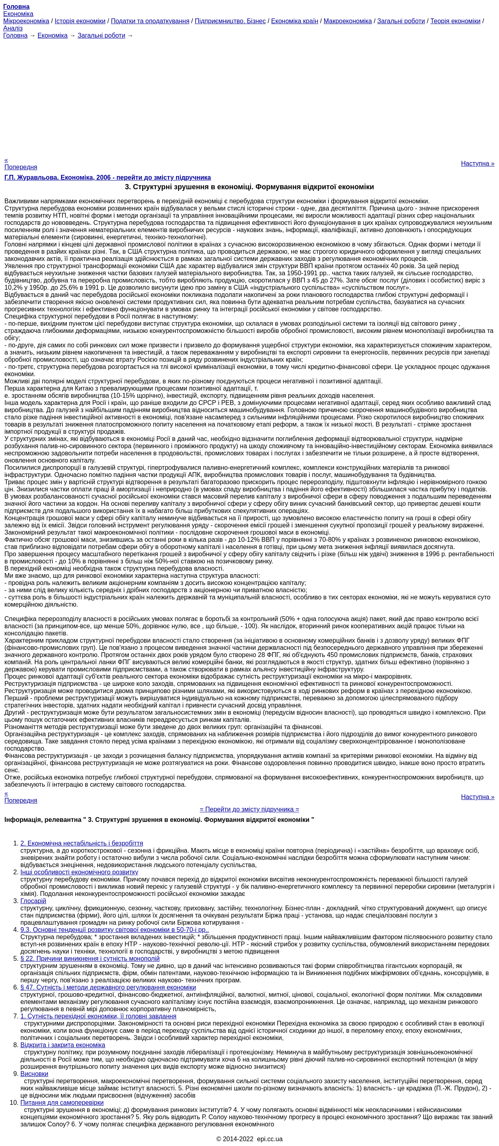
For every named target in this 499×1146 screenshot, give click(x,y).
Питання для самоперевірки (62, 1102)
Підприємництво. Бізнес (230, 21)
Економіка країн (295, 21)
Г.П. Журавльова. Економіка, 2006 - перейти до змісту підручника (107, 177)
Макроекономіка (348, 21)
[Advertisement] (250, 95)
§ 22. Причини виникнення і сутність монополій (90, 958)
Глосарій (33, 901)
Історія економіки (80, 21)
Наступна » (478, 163)
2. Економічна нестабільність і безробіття (81, 843)
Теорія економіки (455, 21)
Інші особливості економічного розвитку (79, 872)
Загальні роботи (401, 21)
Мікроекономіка (26, 21)
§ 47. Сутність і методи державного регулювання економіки (108, 987)
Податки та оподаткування (150, 21)
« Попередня (20, 163)
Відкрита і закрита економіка (62, 1045)
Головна (15, 35)
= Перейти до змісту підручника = (249, 809)
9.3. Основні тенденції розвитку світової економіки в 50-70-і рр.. (114, 929)
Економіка (18, 13)
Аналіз (13, 28)
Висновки (34, 1073)
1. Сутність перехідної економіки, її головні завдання (98, 1016)
